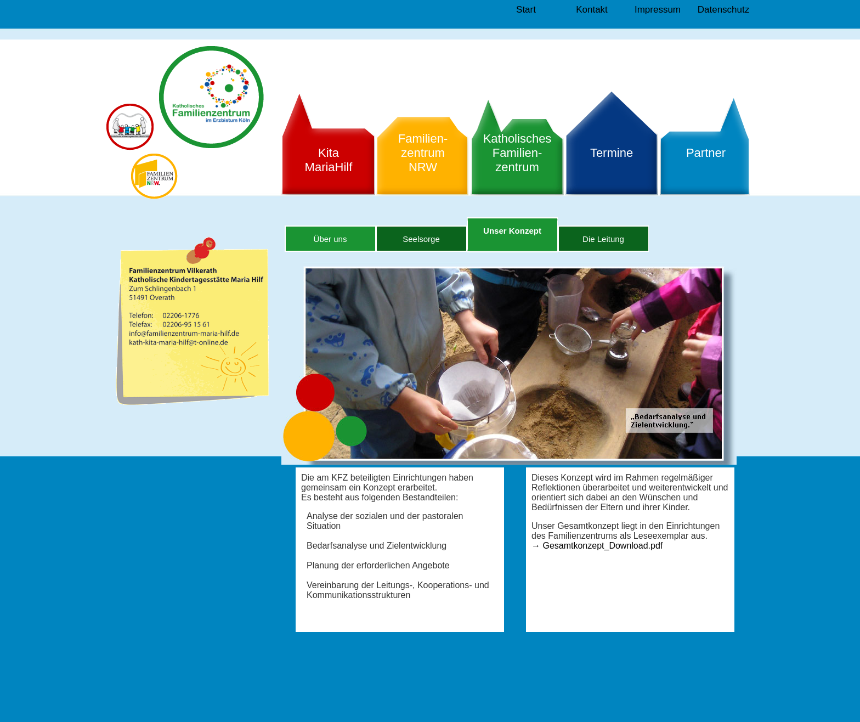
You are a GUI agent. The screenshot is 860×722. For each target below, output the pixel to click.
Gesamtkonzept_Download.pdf (597, 545)
